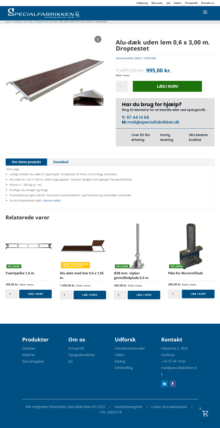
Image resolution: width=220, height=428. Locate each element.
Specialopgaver (33, 361)
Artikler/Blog (124, 368)
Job (168, 3)
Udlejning (142, 3)
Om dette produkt (26, 162)
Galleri (177, 3)
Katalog (120, 361)
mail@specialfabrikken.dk (153, 122)
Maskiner (28, 355)
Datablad (60, 162)
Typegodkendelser (81, 355)
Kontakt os (207, 3)
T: (124, 117)
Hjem (8, 21)
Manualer (157, 3)
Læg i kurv (167, 86)
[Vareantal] (122, 86)
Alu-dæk (28, 21)
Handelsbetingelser (128, 407)
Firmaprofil (191, 3)
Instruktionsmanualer (130, 348)
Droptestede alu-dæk (46, 21)
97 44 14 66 (137, 117)
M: (124, 122)
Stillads (17, 21)
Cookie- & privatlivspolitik (169, 407)
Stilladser (28, 348)
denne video (52, 200)
